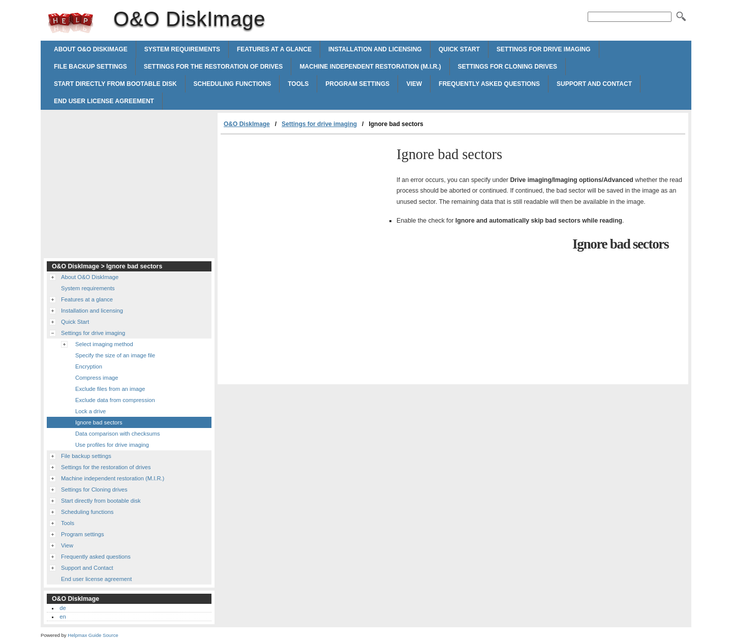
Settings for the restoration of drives (213, 66)
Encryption (88, 366)
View (414, 83)
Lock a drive (90, 411)
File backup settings (90, 66)
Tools (298, 83)
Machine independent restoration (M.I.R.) (370, 66)
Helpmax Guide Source (93, 635)
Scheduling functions (232, 83)
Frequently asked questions (489, 83)
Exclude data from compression (115, 400)
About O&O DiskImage (91, 49)
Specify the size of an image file (115, 355)
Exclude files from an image (110, 389)
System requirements (182, 49)
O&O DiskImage (70, 23)
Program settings (357, 83)
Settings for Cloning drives (507, 66)
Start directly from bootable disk (115, 83)
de (62, 608)
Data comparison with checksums (117, 434)
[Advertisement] (306, 211)
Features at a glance (274, 49)
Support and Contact (594, 83)
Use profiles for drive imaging (112, 445)
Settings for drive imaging (544, 49)
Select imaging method (104, 344)
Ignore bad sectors (99, 422)
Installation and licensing (375, 49)
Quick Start (459, 49)
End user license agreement (104, 101)
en (62, 617)
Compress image (96, 378)
